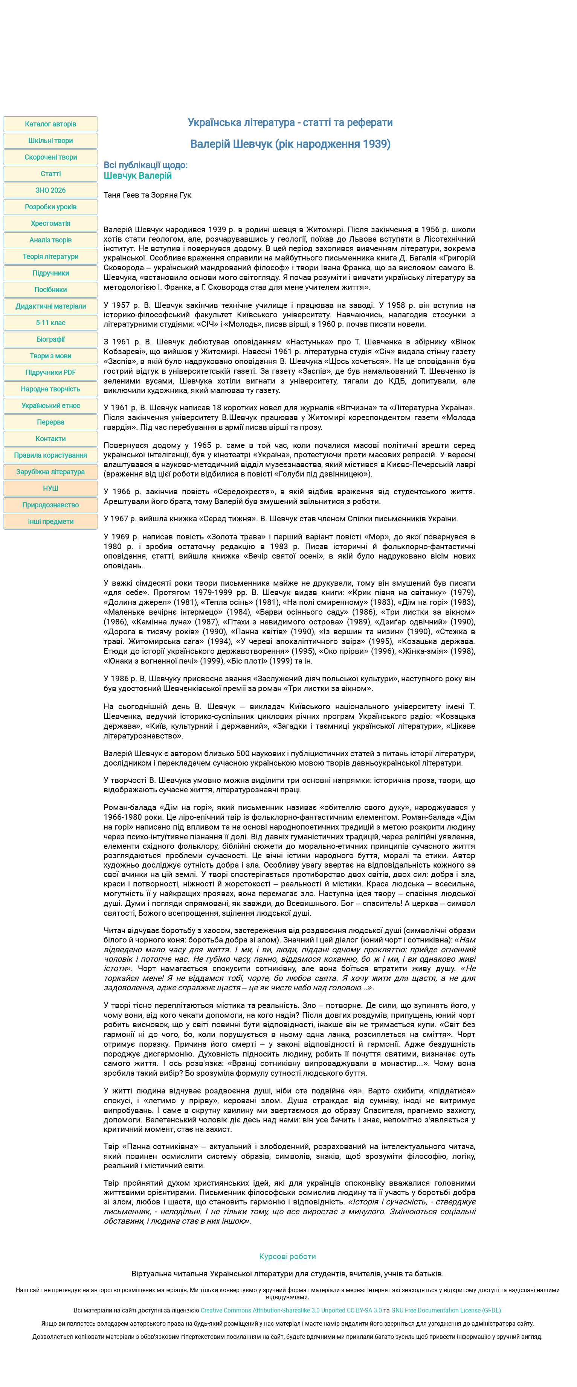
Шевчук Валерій (138, 176)
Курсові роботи (287, 1256)
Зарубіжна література (50, 472)
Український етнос (50, 406)
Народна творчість (50, 389)
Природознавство (50, 505)
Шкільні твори (50, 141)
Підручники (50, 273)
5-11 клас (50, 323)
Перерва (50, 422)
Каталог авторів (50, 124)
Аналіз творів (50, 240)
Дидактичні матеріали (50, 306)
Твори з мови (50, 356)
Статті (51, 174)
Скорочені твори (50, 157)
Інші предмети (50, 521)
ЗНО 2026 (50, 190)
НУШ (50, 488)
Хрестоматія (50, 223)
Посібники (50, 290)
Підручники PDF (50, 372)
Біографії (50, 339)
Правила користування (50, 455)
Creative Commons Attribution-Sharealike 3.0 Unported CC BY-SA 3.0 (291, 1310)
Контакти (50, 439)
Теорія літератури (50, 256)
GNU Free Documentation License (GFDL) (446, 1310)
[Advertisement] (288, 55)
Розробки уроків (50, 207)
